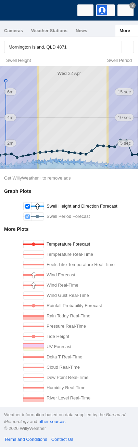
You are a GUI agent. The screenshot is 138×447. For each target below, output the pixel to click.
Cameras (13, 30)
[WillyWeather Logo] (15, 10)
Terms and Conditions (25, 439)
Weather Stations (49, 30)
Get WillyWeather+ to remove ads (37, 178)
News (81, 30)
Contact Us (62, 439)
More (125, 30)
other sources (51, 421)
